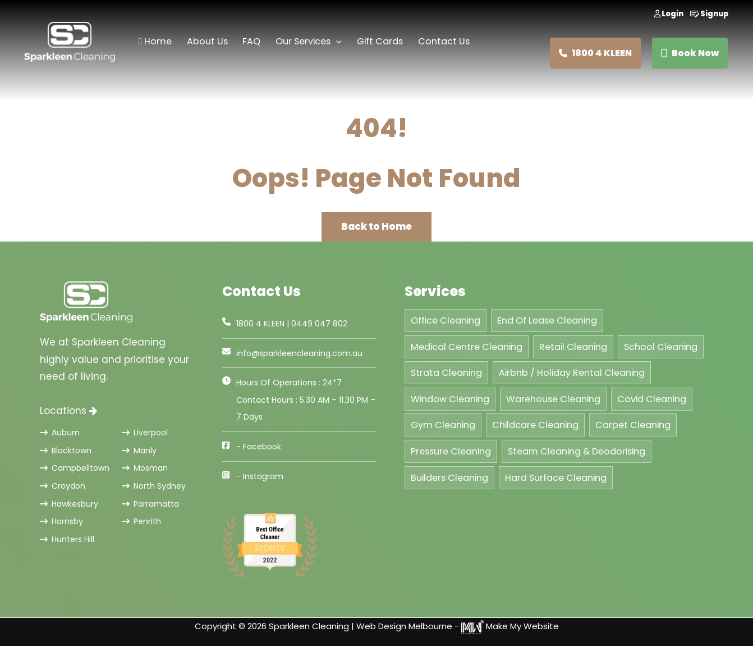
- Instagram (259, 476)
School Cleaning (660, 346)
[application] (336, 42)
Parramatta (150, 503)
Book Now (690, 53)
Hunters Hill (67, 539)
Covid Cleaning (651, 399)
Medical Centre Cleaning (466, 346)
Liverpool (145, 432)
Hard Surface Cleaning (556, 477)
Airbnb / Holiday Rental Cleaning (572, 372)
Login (668, 13)
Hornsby (61, 521)
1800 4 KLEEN (595, 53)
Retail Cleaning (573, 346)
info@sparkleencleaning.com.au (299, 353)
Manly (139, 450)
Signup (709, 13)
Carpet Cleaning (633, 424)
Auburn (60, 432)
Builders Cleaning (449, 477)
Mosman (145, 468)
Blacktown (65, 450)
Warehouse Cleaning (553, 399)
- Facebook (258, 446)
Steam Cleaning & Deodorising (576, 451)
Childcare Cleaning (535, 424)
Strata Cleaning (446, 372)
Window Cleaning (450, 399)
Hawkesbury (69, 503)
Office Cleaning (445, 320)
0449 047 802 (319, 323)
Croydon (62, 486)
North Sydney (154, 486)
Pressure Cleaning (451, 451)
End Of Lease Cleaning (547, 320)
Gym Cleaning (443, 424)
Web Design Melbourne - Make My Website (457, 626)
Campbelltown (74, 468)
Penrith (141, 521)
